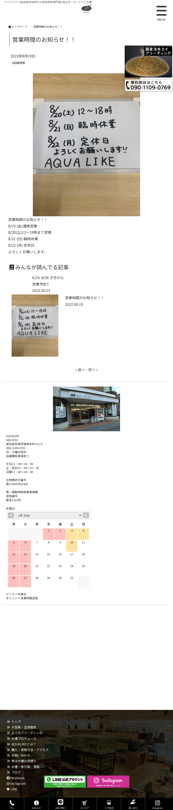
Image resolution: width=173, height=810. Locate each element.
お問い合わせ (20, 755)
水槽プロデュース (23, 738)
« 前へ (80, 369)
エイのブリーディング (26, 732)
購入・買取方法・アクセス (30, 749)
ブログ (16, 772)
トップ (16, 721)
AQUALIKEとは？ (23, 744)
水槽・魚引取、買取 (25, 766)
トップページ (17, 26)
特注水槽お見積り (23, 761)
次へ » (93, 369)
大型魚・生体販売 (23, 727)
